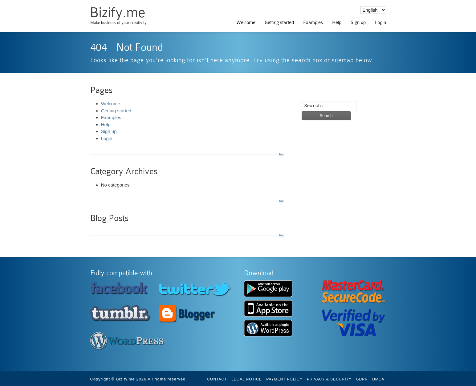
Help (336, 22)
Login (380, 22)
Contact (217, 379)
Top (281, 154)
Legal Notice (246, 379)
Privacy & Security (329, 379)
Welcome (245, 22)
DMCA (378, 379)
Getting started (279, 22)
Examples (313, 22)
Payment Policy (284, 379)
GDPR (362, 379)
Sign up (358, 22)
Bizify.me (117, 12)
